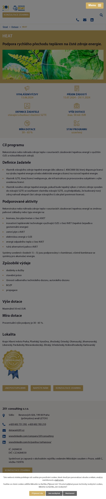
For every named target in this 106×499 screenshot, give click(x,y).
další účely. (59, 480)
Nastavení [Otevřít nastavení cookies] (69, 493)
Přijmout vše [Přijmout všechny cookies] (37, 493)
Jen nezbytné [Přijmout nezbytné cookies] (54, 493)
